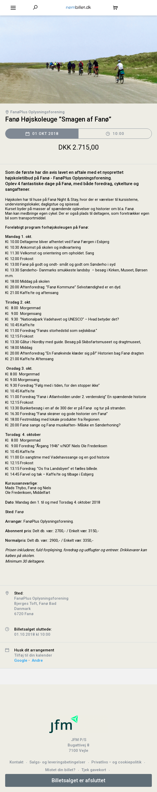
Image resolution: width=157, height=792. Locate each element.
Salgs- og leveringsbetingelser (57, 762)
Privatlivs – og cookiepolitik (116, 762)
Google (20, 660)
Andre (37, 660)
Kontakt (16, 762)
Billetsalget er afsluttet (78, 780)
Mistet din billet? (60, 770)
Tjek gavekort (93, 770)
